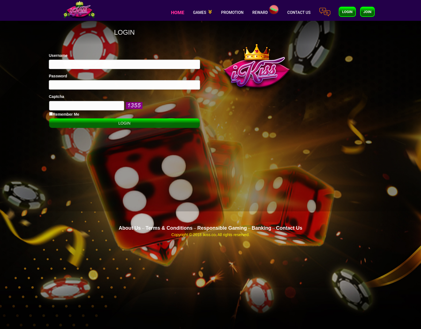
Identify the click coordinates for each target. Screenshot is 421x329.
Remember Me (56, 114)
